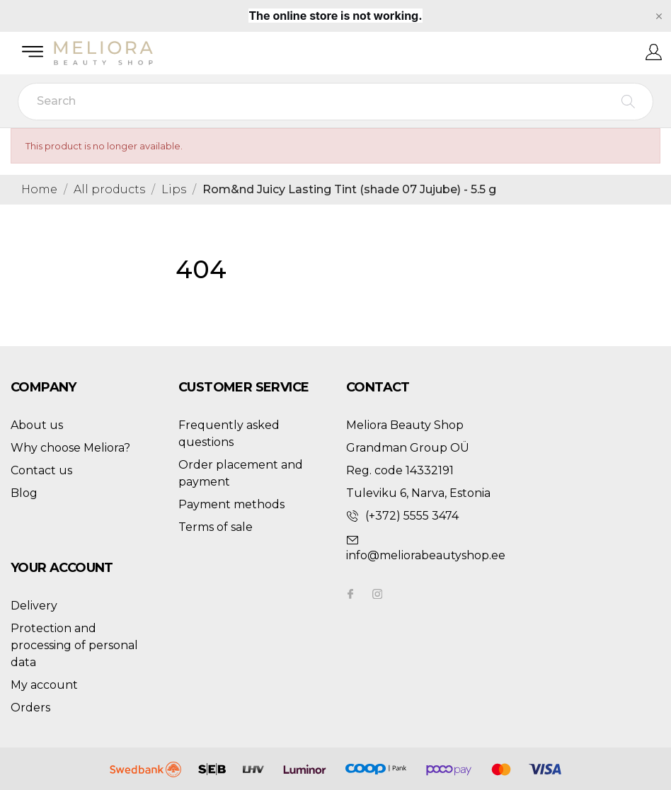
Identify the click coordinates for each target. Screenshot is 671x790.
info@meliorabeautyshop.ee (425, 555)
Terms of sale (215, 527)
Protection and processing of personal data (74, 645)
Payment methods (231, 504)
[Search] (335, 101)
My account (44, 685)
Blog (24, 493)
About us (37, 425)
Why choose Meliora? (70, 447)
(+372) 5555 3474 (412, 515)
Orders (30, 707)
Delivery (34, 605)
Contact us (41, 470)
